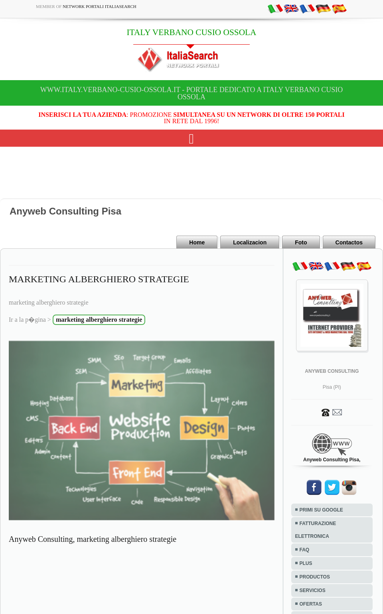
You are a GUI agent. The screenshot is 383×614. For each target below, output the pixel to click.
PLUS (306, 563)
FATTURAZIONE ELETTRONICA (315, 530)
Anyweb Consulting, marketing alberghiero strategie (92, 539)
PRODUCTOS (315, 577)
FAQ (305, 550)
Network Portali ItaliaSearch (99, 6)
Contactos (349, 242)
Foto (301, 242)
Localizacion (250, 242)
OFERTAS (311, 604)
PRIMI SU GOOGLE (321, 510)
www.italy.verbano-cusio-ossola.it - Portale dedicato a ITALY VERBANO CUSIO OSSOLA (191, 93)
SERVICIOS (313, 590)
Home (197, 242)
